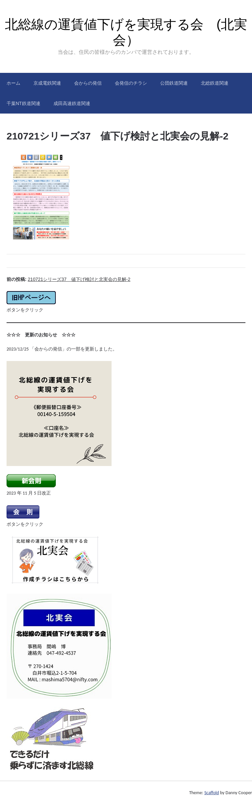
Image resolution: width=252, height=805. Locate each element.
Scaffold (211, 792)
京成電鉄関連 (47, 83)
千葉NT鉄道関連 (23, 103)
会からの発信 (88, 83)
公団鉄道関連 (174, 83)
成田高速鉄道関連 (71, 103)
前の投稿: (68, 279)
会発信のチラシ (131, 83)
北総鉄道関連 (214, 83)
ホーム (13, 83)
